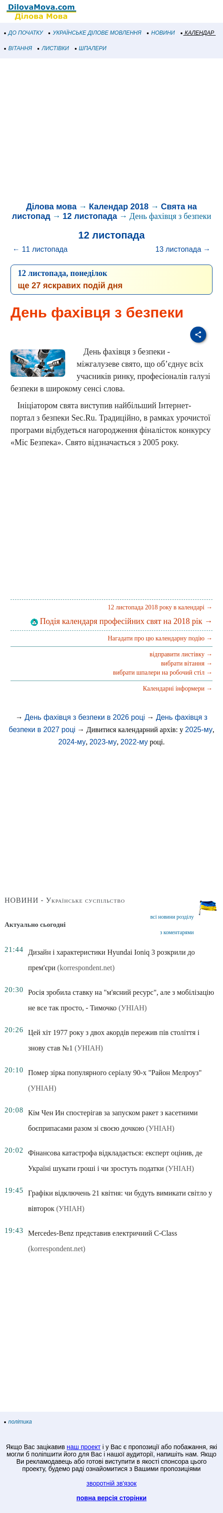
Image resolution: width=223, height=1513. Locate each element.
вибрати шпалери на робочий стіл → (163, 672)
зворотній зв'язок (112, 1483)
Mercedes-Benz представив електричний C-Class (102, 1233)
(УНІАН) (133, 1008)
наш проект (83, 1447)
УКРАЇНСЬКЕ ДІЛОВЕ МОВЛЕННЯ (95, 33)
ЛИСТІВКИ (53, 48)
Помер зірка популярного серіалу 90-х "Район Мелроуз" (115, 1072)
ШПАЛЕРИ (91, 48)
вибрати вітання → (187, 663)
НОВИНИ (161, 33)
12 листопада (89, 216)
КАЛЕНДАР (198, 33)
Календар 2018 (119, 206)
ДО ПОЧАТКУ (23, 33)
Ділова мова (51, 206)
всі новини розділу (172, 917)
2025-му (199, 729)
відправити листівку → (181, 654)
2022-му (134, 742)
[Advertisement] (111, 131)
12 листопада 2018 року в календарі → (160, 607)
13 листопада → (183, 249)
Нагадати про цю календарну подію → (160, 638)
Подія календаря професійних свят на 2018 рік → (122, 621)
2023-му (103, 742)
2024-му (72, 742)
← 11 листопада (39, 249)
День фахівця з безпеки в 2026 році (85, 717)
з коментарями (177, 932)
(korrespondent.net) (86, 968)
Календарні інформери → (178, 688)
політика (18, 1422)
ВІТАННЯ (18, 48)
